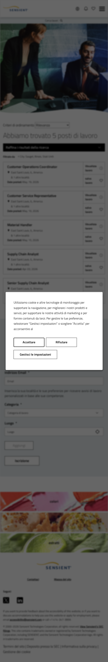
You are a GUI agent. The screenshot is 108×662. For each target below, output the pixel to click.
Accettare (29, 342)
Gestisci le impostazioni (35, 354)
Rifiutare (61, 342)
